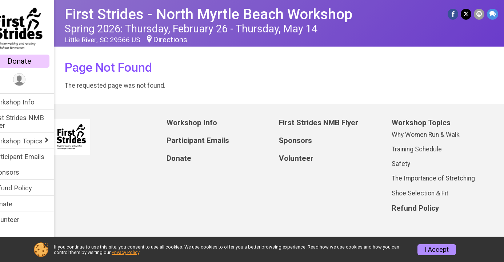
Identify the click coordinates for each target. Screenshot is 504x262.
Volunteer (20, 219)
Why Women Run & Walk (429, 134)
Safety (404, 163)
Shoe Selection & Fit (423, 193)
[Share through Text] (492, 14)
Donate (35, 61)
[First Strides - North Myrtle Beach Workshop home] (34, 28)
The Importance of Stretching (437, 178)
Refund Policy (26, 188)
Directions (185, 39)
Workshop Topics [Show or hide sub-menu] (32, 141)
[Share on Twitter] (466, 14)
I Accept (437, 249)
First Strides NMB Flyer (32, 121)
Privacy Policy (125, 252)
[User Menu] (34, 80)
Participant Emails (33, 156)
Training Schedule (420, 149)
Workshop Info (28, 102)
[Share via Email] (479, 14)
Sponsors (20, 172)
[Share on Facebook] (454, 14)
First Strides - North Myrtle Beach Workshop (224, 14)
